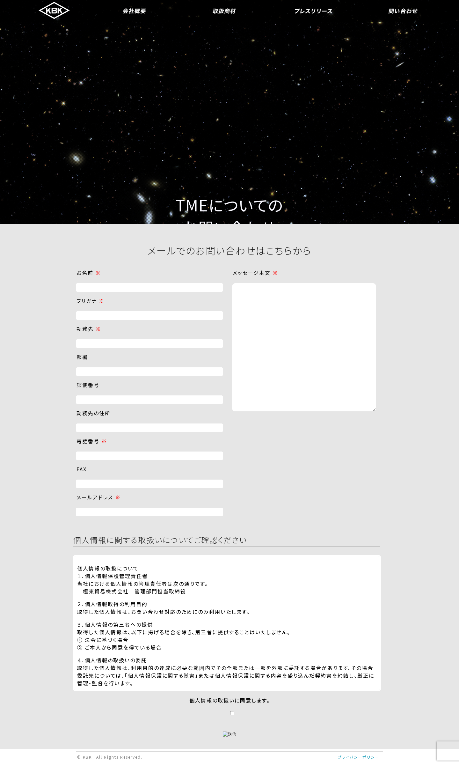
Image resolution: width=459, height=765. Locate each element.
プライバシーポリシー (358, 757)
